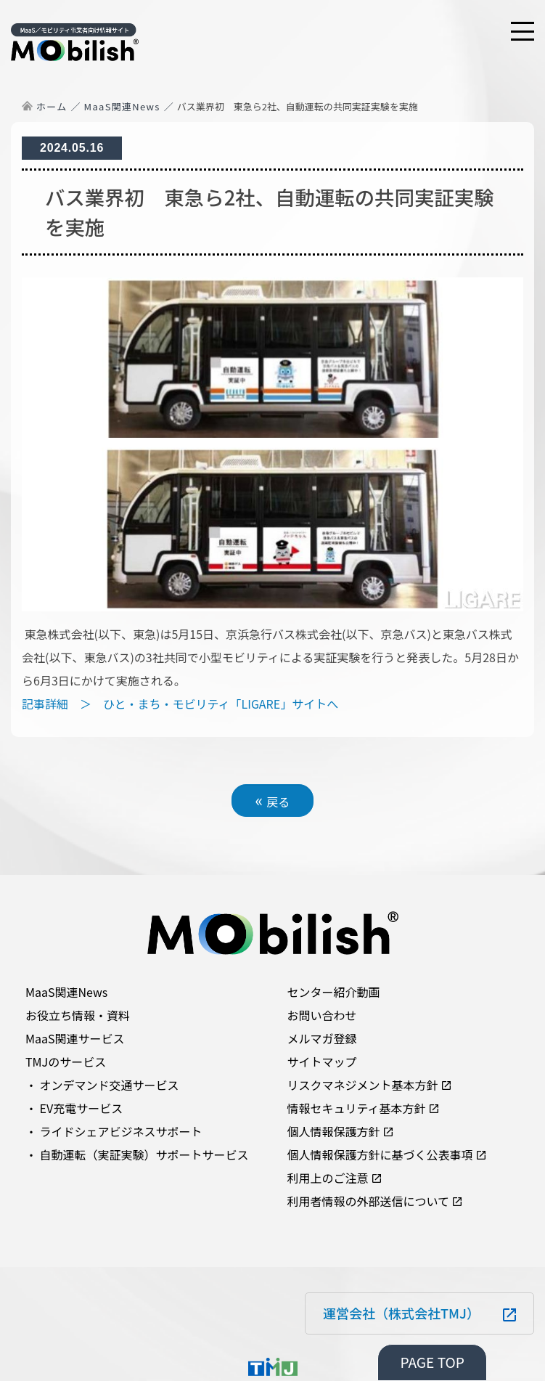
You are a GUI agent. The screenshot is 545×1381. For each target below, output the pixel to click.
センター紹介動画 (333, 992)
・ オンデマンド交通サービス (102, 1084)
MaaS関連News (122, 106)
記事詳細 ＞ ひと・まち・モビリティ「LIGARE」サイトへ (180, 703)
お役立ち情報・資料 (77, 1015)
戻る (272, 799)
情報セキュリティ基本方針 (356, 1108)
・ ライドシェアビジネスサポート (113, 1131)
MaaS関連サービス (75, 1038)
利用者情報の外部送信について (368, 1201)
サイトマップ (322, 1061)
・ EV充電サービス (74, 1108)
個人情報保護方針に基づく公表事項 (380, 1154)
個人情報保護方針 (333, 1131)
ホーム (51, 106)
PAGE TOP (432, 1362)
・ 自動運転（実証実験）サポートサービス (137, 1154)
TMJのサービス (65, 1061)
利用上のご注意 (328, 1177)
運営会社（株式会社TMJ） (401, 1312)
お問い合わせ (322, 1015)
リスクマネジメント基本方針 (362, 1084)
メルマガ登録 (322, 1038)
